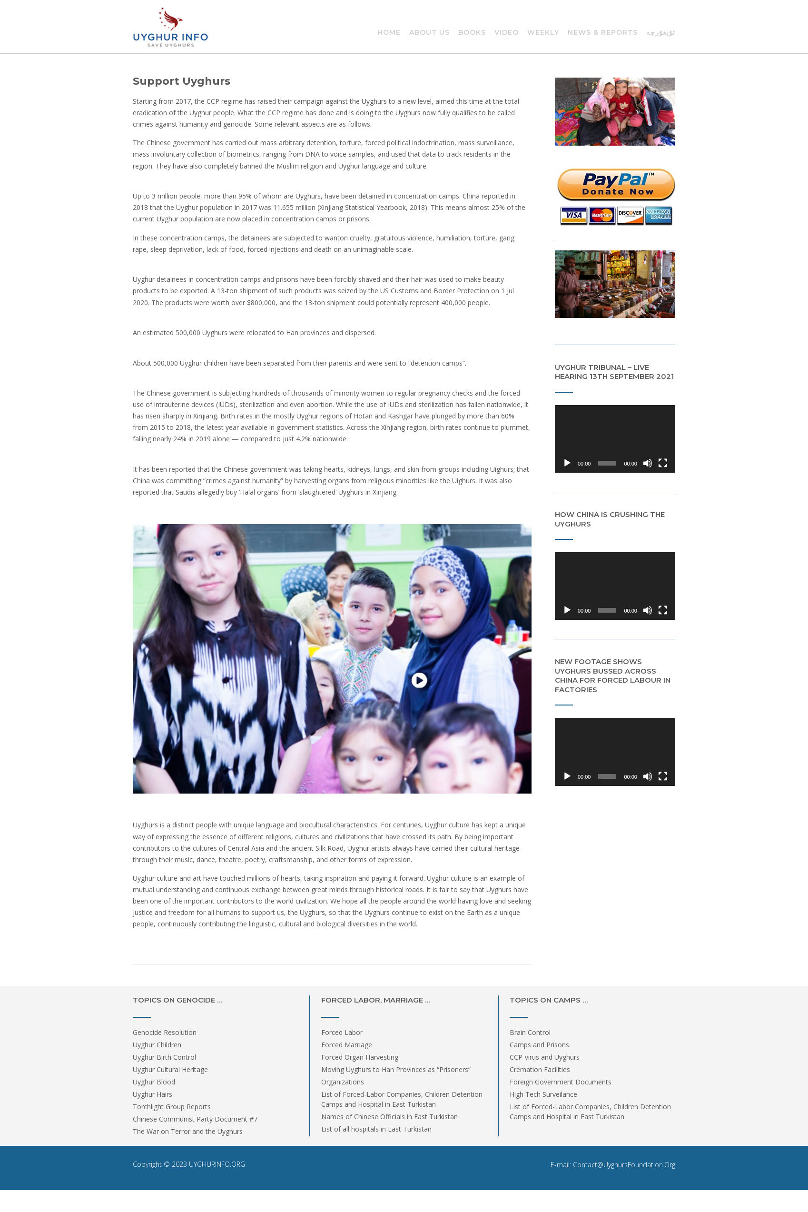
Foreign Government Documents (560, 1081)
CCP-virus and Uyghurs (545, 1057)
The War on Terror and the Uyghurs (188, 1131)
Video (506, 33)
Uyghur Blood (154, 1081)
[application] (615, 439)
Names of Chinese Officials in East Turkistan (389, 1116)
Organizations (342, 1081)
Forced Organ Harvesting (359, 1057)
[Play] (567, 463)
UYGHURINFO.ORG (217, 1164)
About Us (429, 33)
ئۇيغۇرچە (660, 33)
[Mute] (647, 463)
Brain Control (530, 1032)
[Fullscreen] (663, 463)
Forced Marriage (346, 1044)
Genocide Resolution (165, 1032)
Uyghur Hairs (152, 1094)
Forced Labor (342, 1032)
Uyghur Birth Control (164, 1057)
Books (472, 33)
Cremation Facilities (540, 1069)
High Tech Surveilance (543, 1094)
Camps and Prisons (539, 1044)
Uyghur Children (157, 1044)
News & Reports (603, 33)
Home (389, 33)
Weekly (543, 33)
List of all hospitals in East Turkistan (376, 1128)
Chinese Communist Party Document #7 (195, 1118)
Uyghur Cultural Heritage (170, 1069)
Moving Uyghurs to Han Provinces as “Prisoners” (396, 1069)
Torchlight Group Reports (172, 1106)
